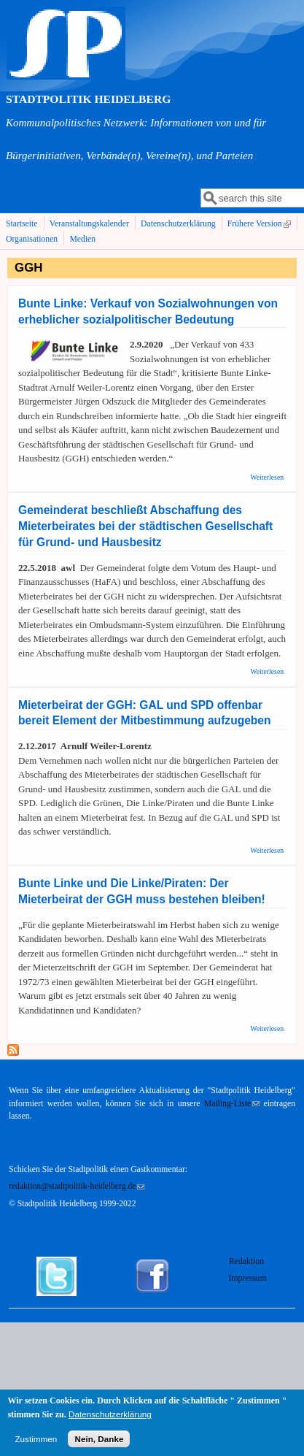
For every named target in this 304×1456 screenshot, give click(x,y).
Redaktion (247, 1261)
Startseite (22, 224)
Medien (82, 239)
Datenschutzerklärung (178, 224)
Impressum (248, 1278)
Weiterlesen (267, 477)
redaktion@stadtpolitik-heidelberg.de (76, 1186)
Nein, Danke (98, 1444)
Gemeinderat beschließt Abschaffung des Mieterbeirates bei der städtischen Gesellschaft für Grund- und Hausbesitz (145, 526)
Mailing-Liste (232, 1103)
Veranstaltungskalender (89, 224)
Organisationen (32, 239)
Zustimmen (36, 1444)
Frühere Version (260, 224)
